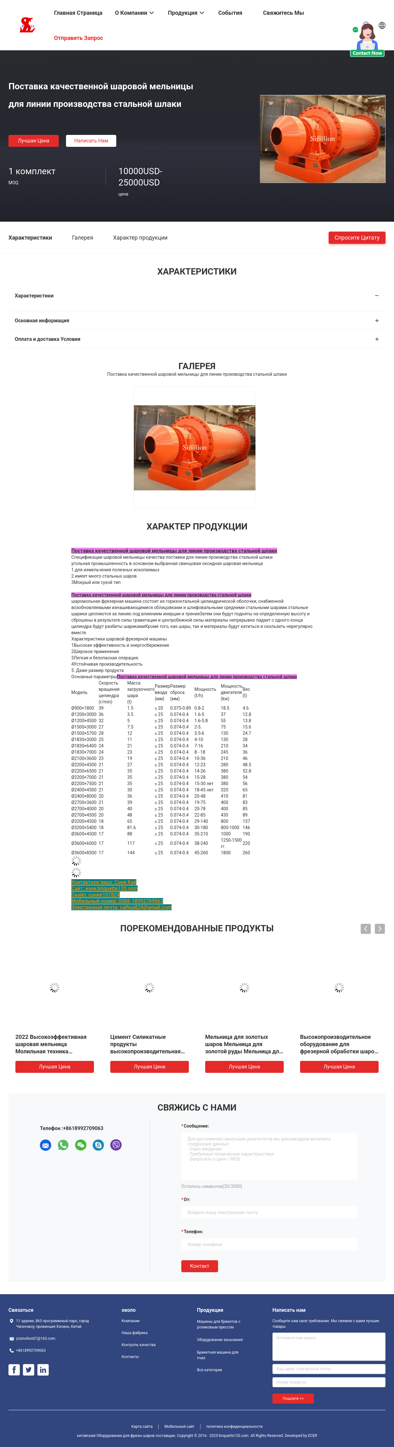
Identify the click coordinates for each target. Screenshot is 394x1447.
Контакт (199, 1266)
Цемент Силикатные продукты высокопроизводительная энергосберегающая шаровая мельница (145, 1051)
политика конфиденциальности (234, 1426)
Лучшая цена (33, 141)
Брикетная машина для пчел (217, 1355)
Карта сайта (142, 1426)
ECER (312, 1435)
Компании (131, 1321)
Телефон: (193, 1231)
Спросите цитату (357, 237)
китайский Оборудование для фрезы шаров (116, 1435)
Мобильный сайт (179, 1426)
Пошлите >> (293, 1398)
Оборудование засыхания (220, 1340)
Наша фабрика (135, 1333)
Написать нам (91, 141)
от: (187, 1199)
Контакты (130, 1357)
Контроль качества (139, 1345)
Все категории (209, 1370)
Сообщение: (196, 1125)
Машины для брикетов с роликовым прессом (218, 1324)
